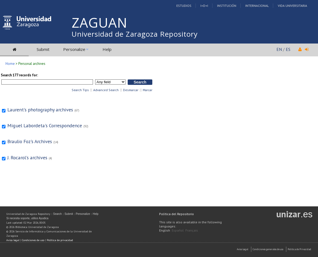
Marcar (147, 90)
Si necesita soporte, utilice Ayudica (27, 218)
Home (10, 63)
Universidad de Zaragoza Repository (135, 34)
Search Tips (80, 90)
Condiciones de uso (33, 240)
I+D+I (204, 6)
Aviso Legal (242, 249)
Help (107, 49)
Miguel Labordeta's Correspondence (44, 125)
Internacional (257, 6)
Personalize (74, 49)
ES (288, 49)
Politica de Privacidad (299, 249)
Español (178, 230)
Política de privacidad (60, 240)
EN (279, 49)
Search (57, 213)
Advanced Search (106, 90)
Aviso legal (12, 240)
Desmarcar (130, 90)
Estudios (183, 6)
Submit (43, 49)
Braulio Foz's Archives (29, 141)
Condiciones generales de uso (268, 249)
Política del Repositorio (176, 214)
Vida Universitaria (292, 6)
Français (191, 230)
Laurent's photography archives (40, 109)
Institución (226, 6)
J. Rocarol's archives (27, 157)
